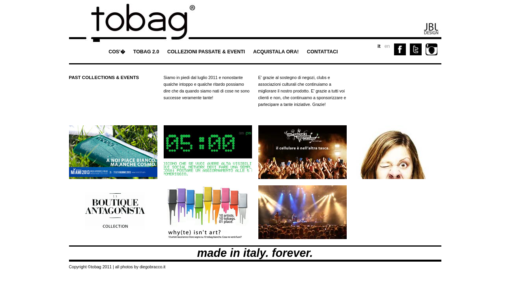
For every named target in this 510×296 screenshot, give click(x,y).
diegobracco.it (153, 266)
